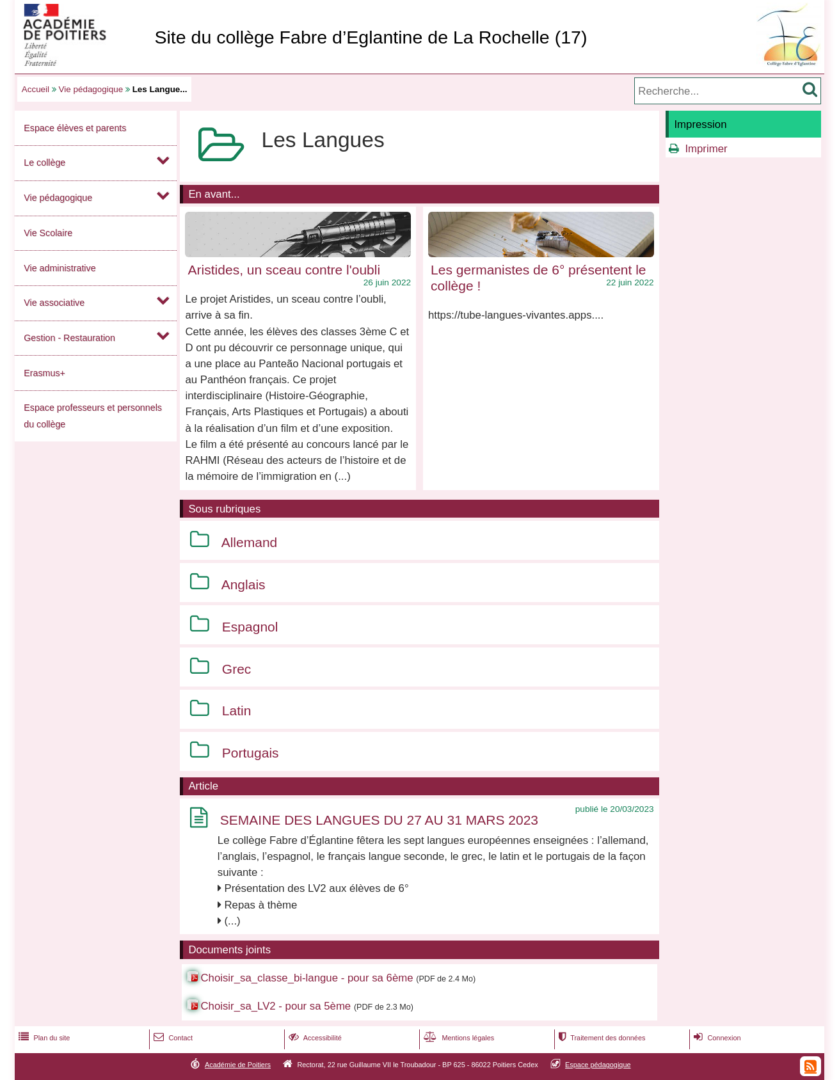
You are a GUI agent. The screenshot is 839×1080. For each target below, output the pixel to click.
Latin (237, 711)
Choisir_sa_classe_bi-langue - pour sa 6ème (306, 978)
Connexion (715, 1038)
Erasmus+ (44, 373)
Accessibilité (314, 1038)
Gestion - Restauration (69, 338)
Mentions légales (457, 1038)
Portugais (250, 752)
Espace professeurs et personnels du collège (93, 415)
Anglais (243, 584)
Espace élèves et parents (75, 128)
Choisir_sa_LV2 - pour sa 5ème (275, 1006)
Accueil (35, 89)
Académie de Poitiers (238, 1064)
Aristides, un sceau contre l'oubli (284, 269)
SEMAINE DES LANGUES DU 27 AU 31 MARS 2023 (379, 820)
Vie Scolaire (48, 233)
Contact (172, 1038)
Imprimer (706, 149)
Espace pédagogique (598, 1064)
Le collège (44, 162)
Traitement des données (600, 1038)
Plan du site (43, 1038)
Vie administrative (59, 268)
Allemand (249, 542)
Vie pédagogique (91, 89)
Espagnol (250, 626)
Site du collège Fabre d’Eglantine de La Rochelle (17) (370, 37)
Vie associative (54, 303)
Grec (237, 669)
